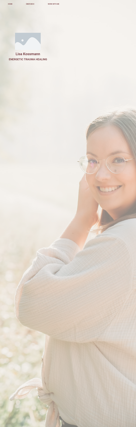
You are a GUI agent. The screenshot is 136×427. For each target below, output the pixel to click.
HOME (10, 4)
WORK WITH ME (53, 4)
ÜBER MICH (30, 4)
